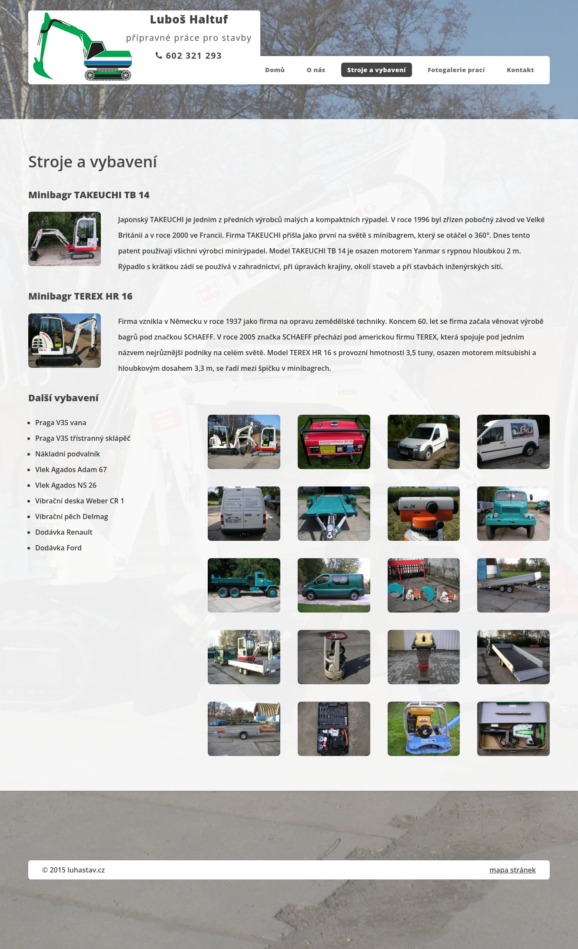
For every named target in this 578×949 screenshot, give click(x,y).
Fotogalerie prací (456, 70)
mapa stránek (512, 870)
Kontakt (520, 70)
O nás (316, 70)
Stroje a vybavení (376, 70)
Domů (275, 70)
